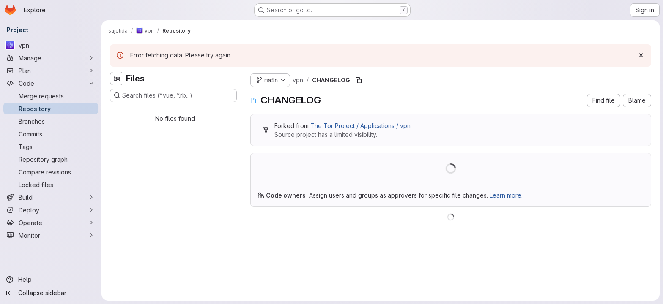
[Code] (50, 83)
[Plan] (50, 70)
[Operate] (50, 222)
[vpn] (50, 45)
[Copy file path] (358, 80)
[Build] (50, 197)
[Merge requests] (50, 96)
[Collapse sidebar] (50, 293)
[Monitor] (50, 235)
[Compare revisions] (50, 172)
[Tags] (50, 146)
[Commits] (50, 134)
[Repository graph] (50, 159)
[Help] (50, 279)
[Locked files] (50, 184)
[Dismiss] (641, 55)
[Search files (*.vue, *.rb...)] (173, 95)
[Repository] (50, 108)
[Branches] (50, 121)
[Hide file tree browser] (116, 78)
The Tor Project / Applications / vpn (360, 125)
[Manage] (50, 58)
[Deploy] (50, 210)
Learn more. (506, 195)
